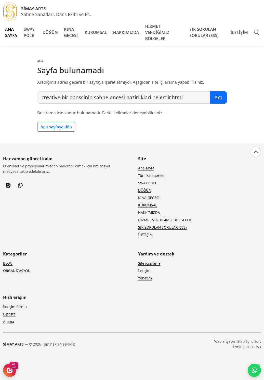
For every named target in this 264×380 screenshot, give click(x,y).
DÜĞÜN (50, 32)
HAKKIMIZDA (126, 32)
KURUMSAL (96, 32)
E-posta (9, 314)
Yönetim (145, 278)
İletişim (144, 270)
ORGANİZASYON (17, 270)
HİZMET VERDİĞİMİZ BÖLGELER (157, 32)
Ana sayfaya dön (56, 127)
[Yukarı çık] (256, 152)
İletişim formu (15, 306)
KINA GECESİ (71, 32)
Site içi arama (149, 263)
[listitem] (8, 185)
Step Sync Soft (249, 341)
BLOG (7, 263)
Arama (8, 321)
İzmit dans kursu (247, 346)
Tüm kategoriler (151, 175)
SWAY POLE (29, 32)
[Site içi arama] (256, 32)
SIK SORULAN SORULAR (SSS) (203, 32)
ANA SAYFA (11, 32)
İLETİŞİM (239, 32)
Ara (218, 97)
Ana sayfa (146, 168)
